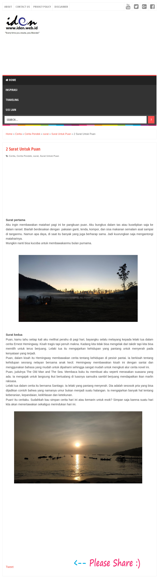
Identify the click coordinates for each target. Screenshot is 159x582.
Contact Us (23, 6)
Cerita (12, 156)
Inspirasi (11, 90)
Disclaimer (61, 6)
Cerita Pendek (24, 156)
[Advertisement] (100, 43)
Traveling (12, 100)
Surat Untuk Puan (49, 156)
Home (11, 80)
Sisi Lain (11, 110)
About (8, 6)
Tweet (9, 567)
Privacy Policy (42, 6)
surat (36, 156)
